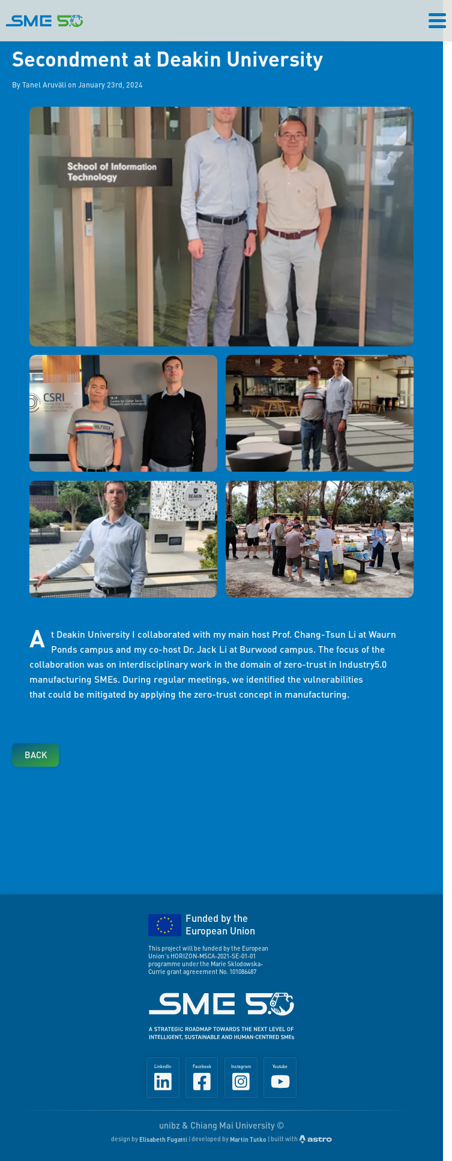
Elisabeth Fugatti (163, 1139)
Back (36, 754)
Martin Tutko (248, 1139)
